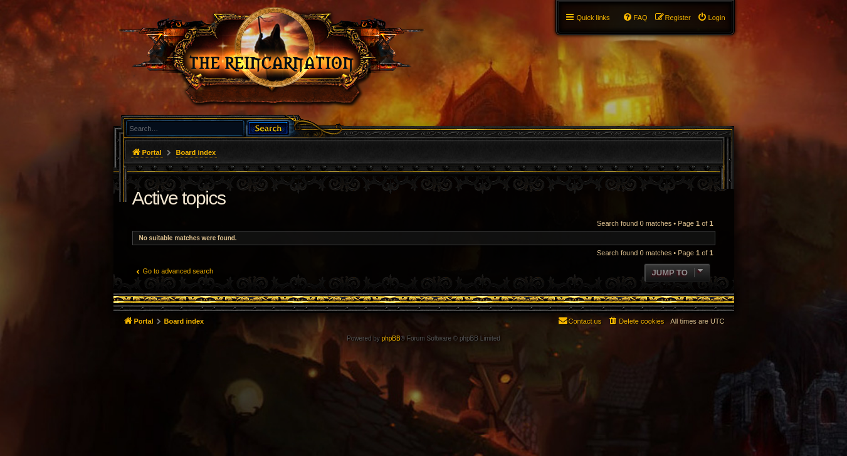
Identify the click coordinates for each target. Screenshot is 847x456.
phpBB (391, 338)
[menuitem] (711, 17)
